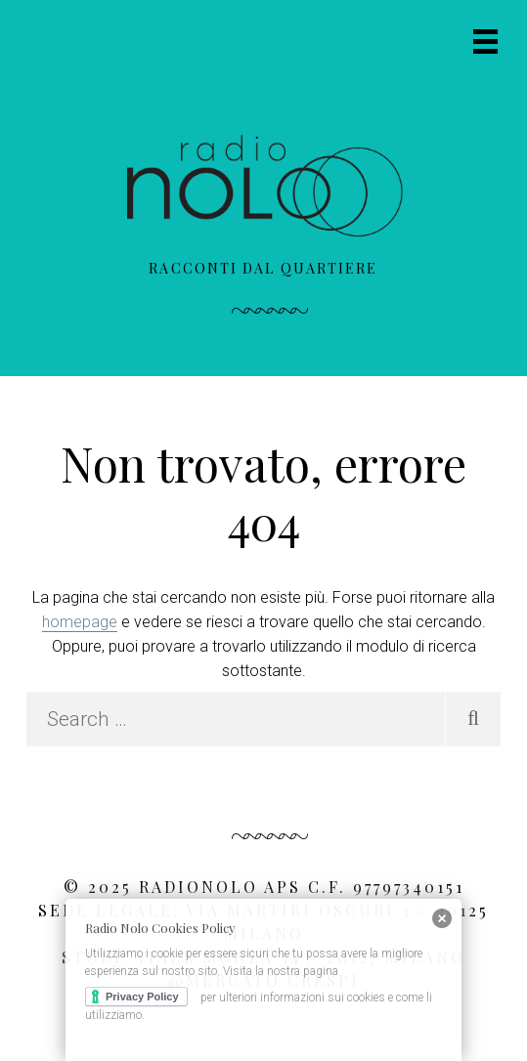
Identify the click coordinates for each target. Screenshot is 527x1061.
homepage (79, 622)
